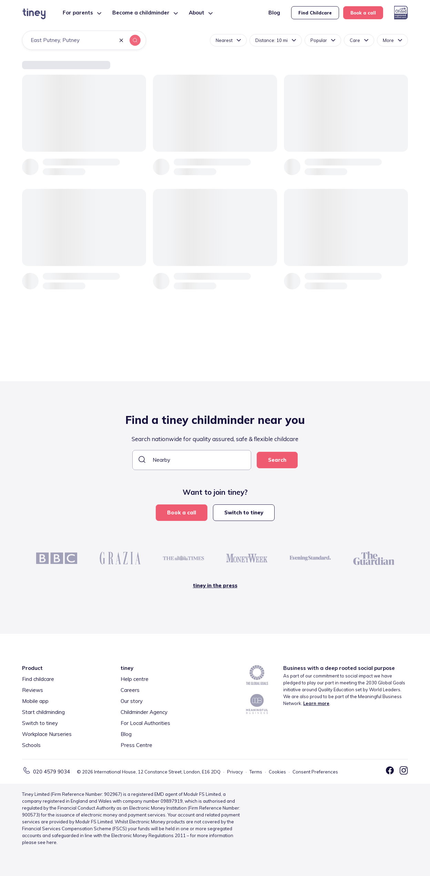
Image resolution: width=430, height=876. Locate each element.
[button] (121, 41)
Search (277, 460)
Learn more (316, 703)
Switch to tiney (243, 512)
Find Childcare (315, 12)
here (52, 842)
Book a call (363, 12)
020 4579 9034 (51, 771)
